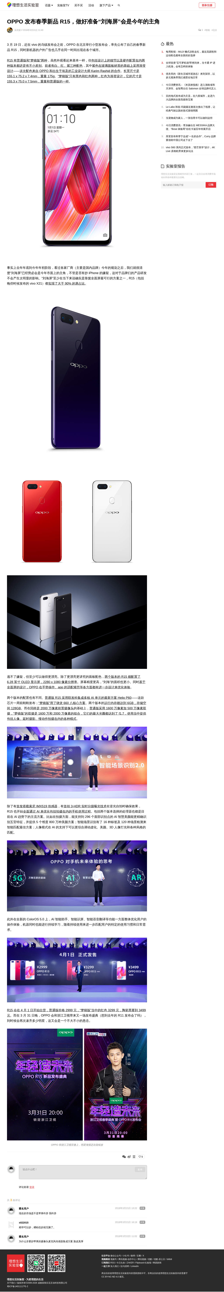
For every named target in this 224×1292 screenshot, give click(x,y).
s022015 (24, 1223)
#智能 (207, 30)
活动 (91, 5)
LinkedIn (135, 1266)
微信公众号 (115, 1256)
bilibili (169, 1259)
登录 (31, 1187)
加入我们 (114, 1266)
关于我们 (11, 1283)
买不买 (78, 5)
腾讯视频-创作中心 (127, 1259)
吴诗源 (17, 30)
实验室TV (63, 5)
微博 (133, 1256)
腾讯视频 (142, 1259)
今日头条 (121, 1263)
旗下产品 (105, 5)
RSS (112, 1263)
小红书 (126, 1256)
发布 (140, 1169)
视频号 (113, 1259)
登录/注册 (207, 5)
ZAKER (130, 1263)
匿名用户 (24, 1209)
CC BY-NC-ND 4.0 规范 (113, 1277)
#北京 (214, 30)
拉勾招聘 (125, 1266)
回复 (142, 1208)
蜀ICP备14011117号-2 (17, 1287)
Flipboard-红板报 (143, 1263)
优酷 (150, 1259)
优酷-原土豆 (159, 1259)
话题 (48, 5)
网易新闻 (157, 1263)
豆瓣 (139, 1256)
